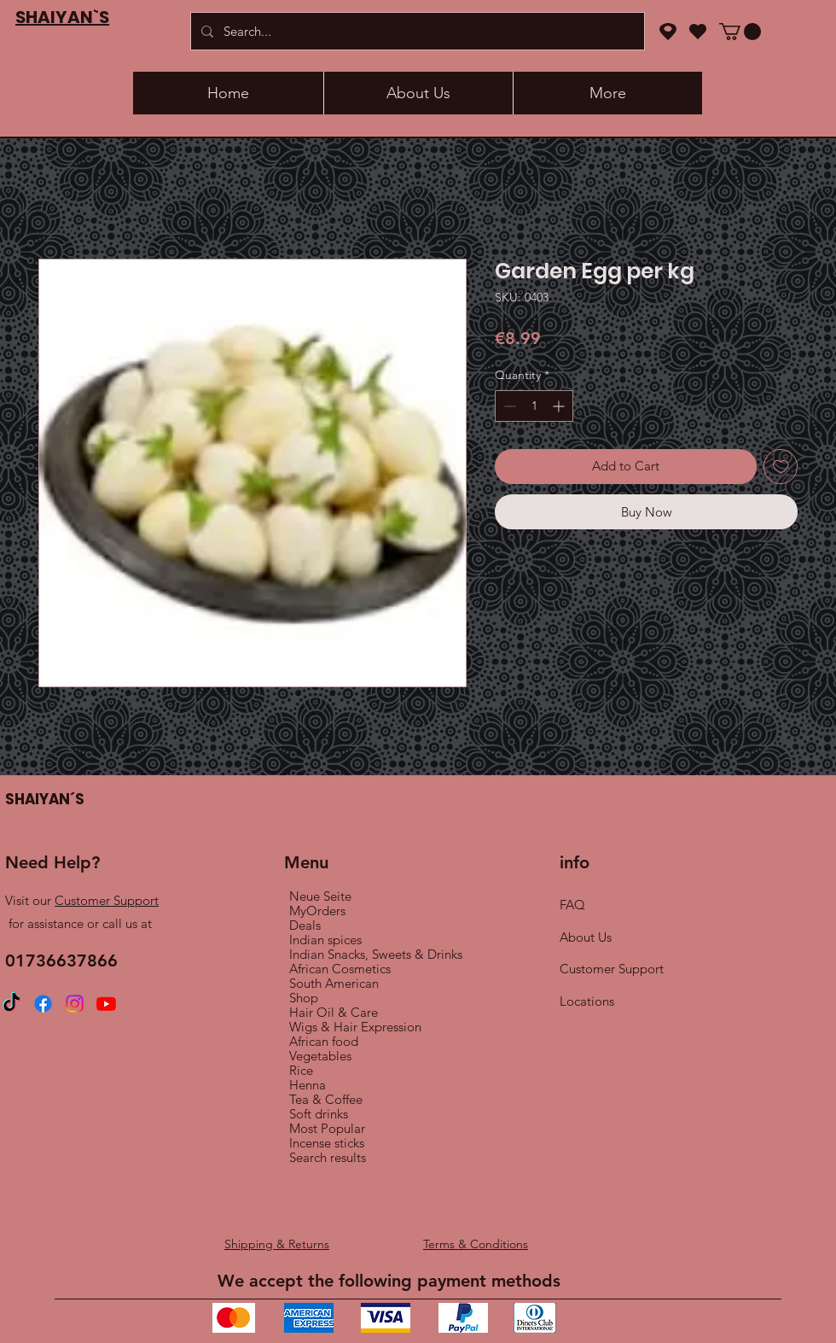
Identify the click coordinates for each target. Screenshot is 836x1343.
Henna (307, 1084)
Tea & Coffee (326, 1099)
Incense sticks (326, 1143)
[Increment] (560, 406)
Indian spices (325, 939)
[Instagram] (74, 1003)
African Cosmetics (340, 968)
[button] (740, 31)
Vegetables (320, 1055)
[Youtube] (106, 1003)
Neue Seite (320, 896)
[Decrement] (508, 406)
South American (334, 983)
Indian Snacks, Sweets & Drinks (375, 954)
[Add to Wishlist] (780, 466)
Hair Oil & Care (333, 1012)
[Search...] (416, 31)
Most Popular (327, 1128)
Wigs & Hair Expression (355, 1026)
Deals (305, 925)
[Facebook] (43, 1003)
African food (323, 1041)
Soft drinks (318, 1114)
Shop (303, 997)
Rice (301, 1070)
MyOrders (317, 910)
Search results (327, 1157)
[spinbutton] (534, 406)
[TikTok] (11, 1003)
